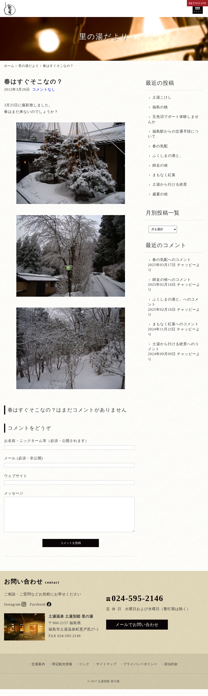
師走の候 (160, 165)
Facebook (40, 611)
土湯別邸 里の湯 (109, 688)
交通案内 (38, 671)
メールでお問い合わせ (137, 631)
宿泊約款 (171, 671)
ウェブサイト (15, 476)
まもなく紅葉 (164, 175)
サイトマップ (106, 671)
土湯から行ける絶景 (169, 184)
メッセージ (13, 493)
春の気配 (160, 146)
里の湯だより (28, 66)
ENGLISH (197, 3)
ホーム (9, 66)
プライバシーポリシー (140, 671)
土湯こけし (162, 97)
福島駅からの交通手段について (173, 133)
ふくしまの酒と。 (167, 156)
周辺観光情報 (62, 671)
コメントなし (43, 89)
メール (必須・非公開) (23, 458)
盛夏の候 (160, 194)
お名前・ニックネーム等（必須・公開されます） (46, 441)
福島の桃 (160, 107)
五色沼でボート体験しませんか (173, 119)
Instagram (15, 611)
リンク (84, 671)
